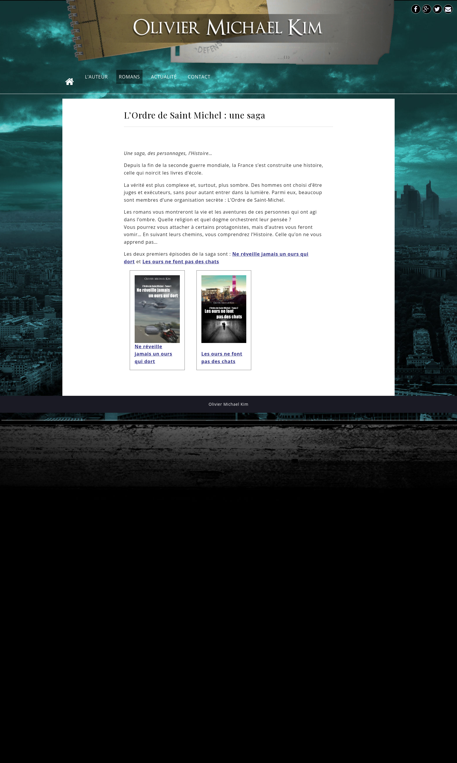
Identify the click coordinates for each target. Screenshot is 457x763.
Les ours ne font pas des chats (181, 261)
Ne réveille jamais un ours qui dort (153, 354)
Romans (129, 77)
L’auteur (96, 77)
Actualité (164, 77)
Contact (199, 77)
